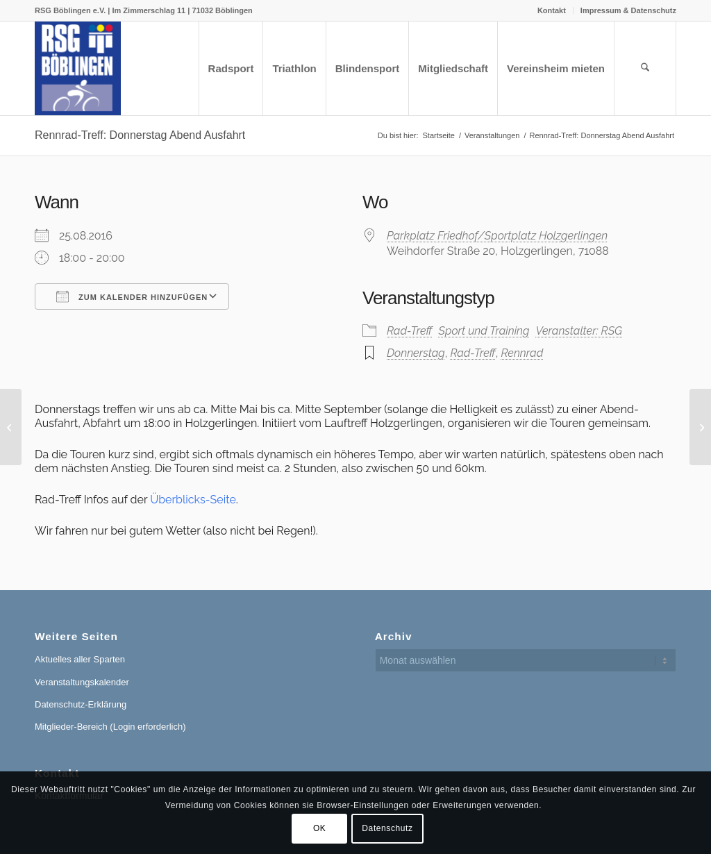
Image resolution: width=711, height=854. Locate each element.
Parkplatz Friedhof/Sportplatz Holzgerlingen (497, 235)
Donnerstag (416, 353)
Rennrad (522, 353)
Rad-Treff (409, 330)
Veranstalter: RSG (579, 330)
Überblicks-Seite (193, 499)
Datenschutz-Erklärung (80, 704)
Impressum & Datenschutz (628, 10)
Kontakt (551, 10)
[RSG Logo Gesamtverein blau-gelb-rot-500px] (78, 68)
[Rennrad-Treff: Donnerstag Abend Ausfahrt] (11, 427)
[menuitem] (552, 10)
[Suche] (645, 68)
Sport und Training (484, 330)
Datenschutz (387, 828)
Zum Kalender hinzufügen (132, 296)
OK (319, 828)
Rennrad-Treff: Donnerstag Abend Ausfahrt (140, 135)
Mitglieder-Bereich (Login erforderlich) (110, 726)
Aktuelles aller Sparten (80, 659)
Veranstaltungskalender (82, 682)
